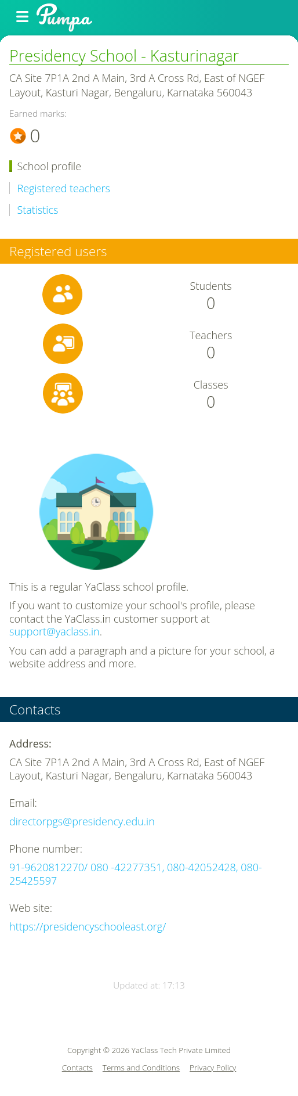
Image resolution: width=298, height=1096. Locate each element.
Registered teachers (63, 188)
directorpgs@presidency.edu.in (82, 821)
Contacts (77, 1068)
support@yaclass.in (54, 631)
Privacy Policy (213, 1068)
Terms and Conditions (141, 1068)
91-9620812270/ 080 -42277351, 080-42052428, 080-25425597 (135, 873)
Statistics (38, 210)
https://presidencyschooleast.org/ (87, 926)
